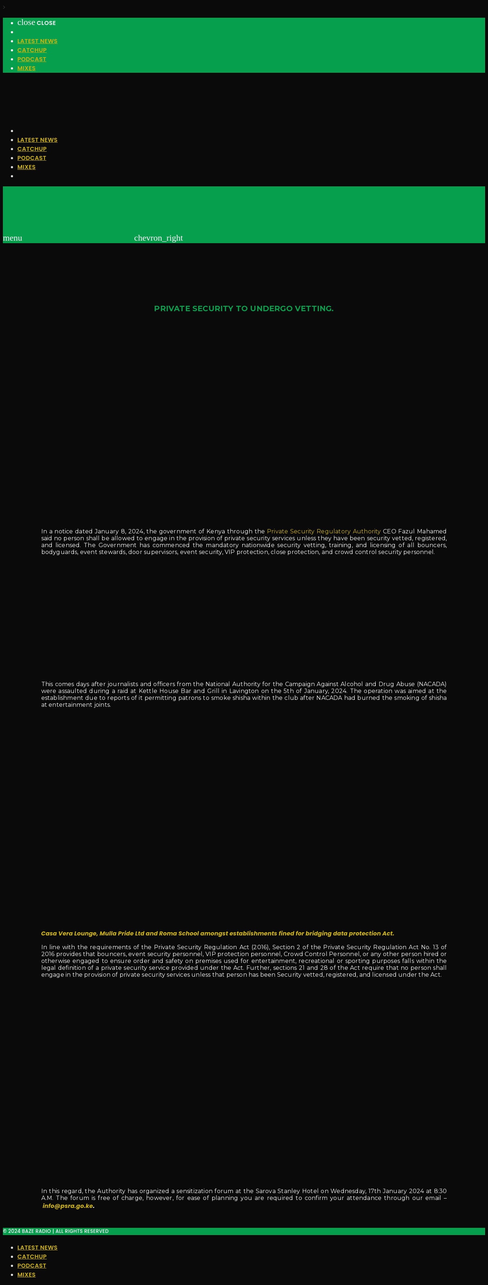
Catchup (32, 50)
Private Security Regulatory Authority (324, 531)
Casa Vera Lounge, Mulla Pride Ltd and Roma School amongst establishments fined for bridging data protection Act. (218, 933)
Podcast (31, 59)
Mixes (26, 68)
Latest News (37, 41)
